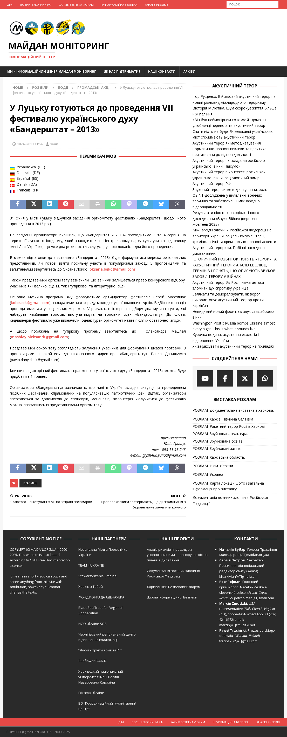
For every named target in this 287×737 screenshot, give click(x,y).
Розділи (40, 87)
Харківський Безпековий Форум (173, 586)
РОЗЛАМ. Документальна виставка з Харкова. (233, 410)
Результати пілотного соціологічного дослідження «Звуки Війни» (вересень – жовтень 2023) (227, 218)
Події (63, 87)
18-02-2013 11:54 (30, 144)
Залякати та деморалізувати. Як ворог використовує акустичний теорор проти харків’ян (228, 300)
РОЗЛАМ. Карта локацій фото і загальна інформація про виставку (228, 486)
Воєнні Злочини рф (35, 4)
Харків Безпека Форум (76, 4)
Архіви (189, 71)
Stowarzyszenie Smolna (97, 576)
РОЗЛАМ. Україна (208, 474)
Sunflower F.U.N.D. (92, 660)
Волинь (30, 483)
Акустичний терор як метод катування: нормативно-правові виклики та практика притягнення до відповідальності (229, 149)
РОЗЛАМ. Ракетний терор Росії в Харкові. (229, 426)
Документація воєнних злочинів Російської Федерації (230, 500)
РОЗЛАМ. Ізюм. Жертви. (213, 465)
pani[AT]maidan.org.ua (251, 554)
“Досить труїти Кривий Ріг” (100, 650)
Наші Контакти (161, 71)
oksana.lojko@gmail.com (112, 269)
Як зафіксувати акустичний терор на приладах (233, 346)
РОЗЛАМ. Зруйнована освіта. (218, 441)
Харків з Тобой (90, 586)
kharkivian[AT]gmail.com (238, 576)
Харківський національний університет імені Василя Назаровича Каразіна (100, 677)
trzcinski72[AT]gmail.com (239, 641)
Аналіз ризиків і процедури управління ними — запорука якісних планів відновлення (177, 555)
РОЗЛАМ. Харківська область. (219, 457)
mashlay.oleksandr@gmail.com (39, 336)
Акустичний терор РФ (212, 183)
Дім (9, 4)
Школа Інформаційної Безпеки (172, 597)
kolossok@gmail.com (30, 302)
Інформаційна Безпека (119, 4)
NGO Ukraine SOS (92, 623)
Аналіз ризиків (156, 4)
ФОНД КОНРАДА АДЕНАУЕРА (101, 597)
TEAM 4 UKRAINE (91, 565)
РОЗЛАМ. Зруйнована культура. (220, 433)
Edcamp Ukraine (91, 692)
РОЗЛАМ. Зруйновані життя (217, 448)
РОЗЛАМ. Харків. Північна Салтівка (223, 419)
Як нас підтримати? (122, 71)
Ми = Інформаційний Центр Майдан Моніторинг (51, 71)
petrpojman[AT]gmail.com (254, 598)
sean (54, 144)
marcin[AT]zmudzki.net (237, 625)
